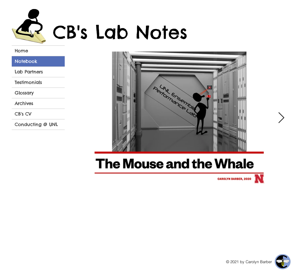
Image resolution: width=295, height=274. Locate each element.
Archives (24, 103)
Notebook (26, 61)
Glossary (24, 93)
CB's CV (23, 114)
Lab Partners (29, 72)
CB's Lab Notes (120, 32)
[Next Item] (281, 118)
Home (21, 51)
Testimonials (28, 82)
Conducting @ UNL (36, 124)
